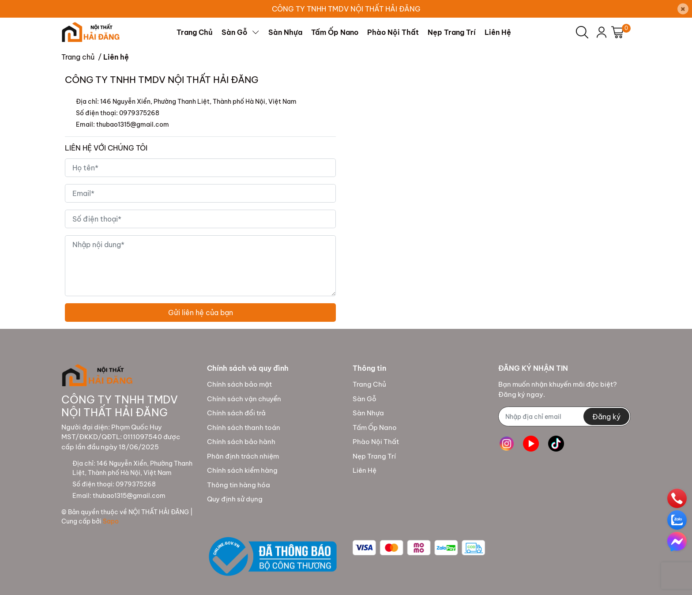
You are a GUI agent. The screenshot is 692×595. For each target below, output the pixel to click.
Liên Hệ (364, 470)
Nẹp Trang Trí (374, 456)
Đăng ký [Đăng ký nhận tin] (606, 416)
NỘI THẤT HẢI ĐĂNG (158, 512)
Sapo (111, 521)
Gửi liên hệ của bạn (200, 312)
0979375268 (139, 113)
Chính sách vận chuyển (244, 399)
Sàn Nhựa (368, 413)
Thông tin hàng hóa (238, 485)
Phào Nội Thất (376, 441)
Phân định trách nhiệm (243, 456)
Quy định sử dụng (235, 499)
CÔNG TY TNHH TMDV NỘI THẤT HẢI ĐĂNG (346, 8)
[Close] (682, 9)
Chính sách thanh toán (243, 427)
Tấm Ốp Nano (375, 427)
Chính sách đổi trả (236, 413)
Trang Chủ (369, 384)
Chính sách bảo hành (241, 441)
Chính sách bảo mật (239, 384)
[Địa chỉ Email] (564, 416)
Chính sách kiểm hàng (242, 470)
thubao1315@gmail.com (132, 124)
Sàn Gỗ (364, 399)
